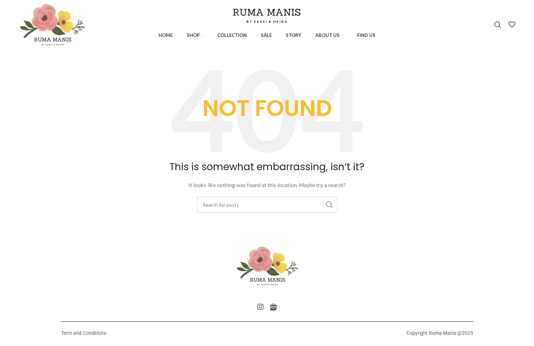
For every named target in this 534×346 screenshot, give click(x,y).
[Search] (498, 25)
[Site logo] (52, 24)
